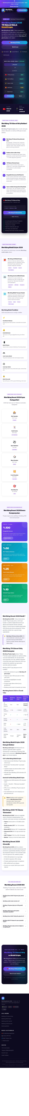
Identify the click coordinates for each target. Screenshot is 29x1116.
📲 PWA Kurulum (5, 1040)
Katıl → (6, 599)
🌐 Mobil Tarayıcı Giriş (6, 1038)
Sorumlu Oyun (5, 1052)
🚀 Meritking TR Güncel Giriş (14, 212)
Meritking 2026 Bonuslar (7, 1023)
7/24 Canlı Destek (6, 1047)
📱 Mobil (20, 96)
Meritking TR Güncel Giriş (7, 1016)
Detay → (6, 558)
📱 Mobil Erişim (14, 47)
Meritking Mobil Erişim (6, 1018)
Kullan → (6, 579)
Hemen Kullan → (8, 538)
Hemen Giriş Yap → (14, 6)
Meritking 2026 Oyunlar (7, 1021)
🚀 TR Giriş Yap (9, 95)
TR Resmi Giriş (22, 10)
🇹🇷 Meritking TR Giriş (14, 42)
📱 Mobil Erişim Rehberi (14, 973)
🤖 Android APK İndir (6, 1035)
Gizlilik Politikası (5, 1055)
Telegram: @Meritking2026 (8, 1050)
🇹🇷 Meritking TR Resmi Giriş (14, 968)
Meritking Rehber (5, 1026)
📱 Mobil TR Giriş (14, 216)
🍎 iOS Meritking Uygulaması (8, 1033)
